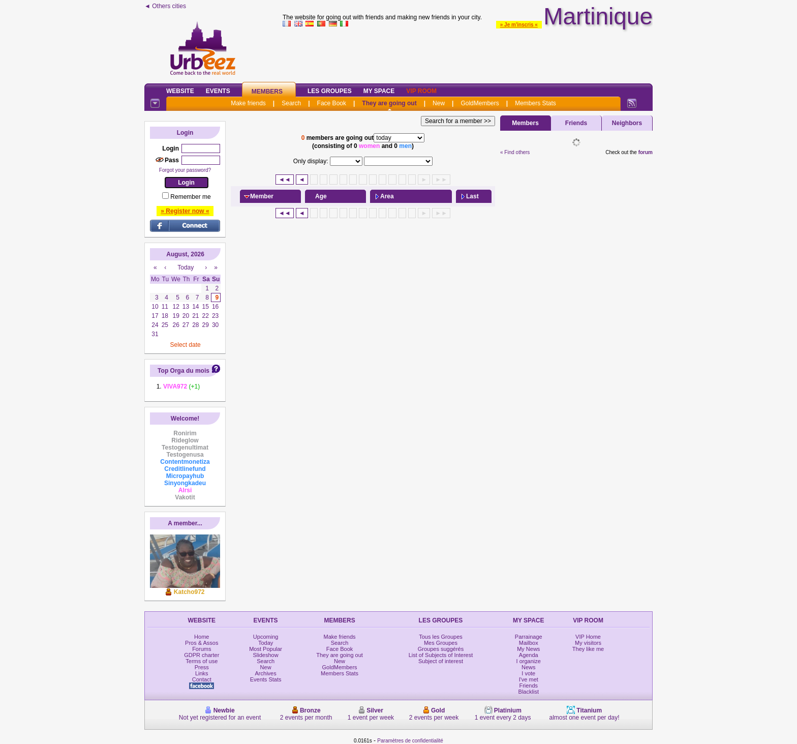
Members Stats (535, 103)
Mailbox (528, 643)
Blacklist (528, 692)
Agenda (528, 655)
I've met (528, 679)
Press (202, 667)
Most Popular (265, 649)
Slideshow (266, 655)
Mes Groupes (440, 643)
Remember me (190, 196)
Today (265, 643)
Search (291, 103)
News (529, 667)
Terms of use (202, 661)
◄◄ (285, 179)
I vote (528, 673)
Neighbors (627, 123)
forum (645, 152)
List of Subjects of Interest (441, 655)
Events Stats (266, 679)
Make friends (248, 103)
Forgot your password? (185, 170)
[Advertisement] (468, 53)
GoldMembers (480, 103)
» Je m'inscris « (519, 24)
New (439, 103)
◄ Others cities (165, 6)
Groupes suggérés (441, 649)
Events (218, 91)
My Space (379, 91)
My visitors (588, 643)
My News (528, 649)
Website (180, 91)
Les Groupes (330, 91)
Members (267, 91)
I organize (528, 661)
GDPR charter (201, 655)
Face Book (331, 103)
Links (201, 673)
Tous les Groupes (441, 637)
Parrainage (528, 637)
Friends (576, 123)
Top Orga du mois (183, 370)
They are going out (389, 103)
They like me (588, 649)
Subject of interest (440, 661)
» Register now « (185, 211)
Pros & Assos (201, 643)
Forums (201, 649)
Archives (266, 673)
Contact (201, 679)
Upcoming (266, 637)
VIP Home (588, 637)
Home (201, 637)
